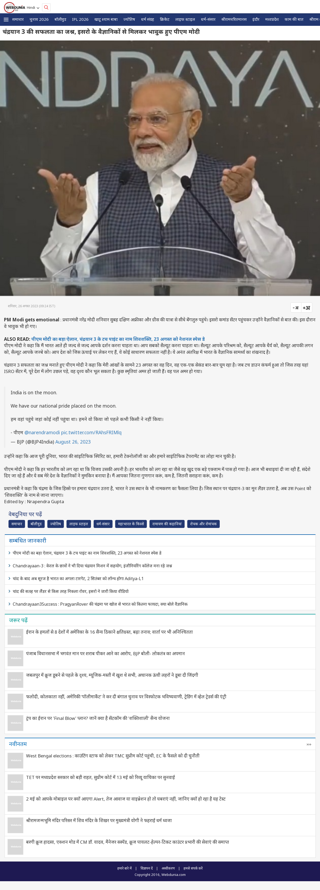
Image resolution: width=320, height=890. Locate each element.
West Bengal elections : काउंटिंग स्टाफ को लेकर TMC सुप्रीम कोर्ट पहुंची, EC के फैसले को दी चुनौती (113, 756)
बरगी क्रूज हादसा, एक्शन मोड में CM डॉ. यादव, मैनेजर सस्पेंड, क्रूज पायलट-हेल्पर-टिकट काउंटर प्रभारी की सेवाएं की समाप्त (127, 842)
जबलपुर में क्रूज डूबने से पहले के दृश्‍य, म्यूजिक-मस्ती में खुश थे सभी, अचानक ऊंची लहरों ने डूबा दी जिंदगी (112, 675)
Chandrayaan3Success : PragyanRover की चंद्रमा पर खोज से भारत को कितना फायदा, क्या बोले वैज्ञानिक (100, 604)
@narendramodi (42, 432)
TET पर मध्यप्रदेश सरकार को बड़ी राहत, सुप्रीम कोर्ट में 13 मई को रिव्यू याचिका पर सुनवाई (100, 777)
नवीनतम (18, 744)
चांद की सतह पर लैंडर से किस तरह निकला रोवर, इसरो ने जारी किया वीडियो (70, 591)
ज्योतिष (129, 19)
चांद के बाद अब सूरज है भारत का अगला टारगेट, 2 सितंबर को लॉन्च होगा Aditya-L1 (78, 578)
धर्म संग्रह (147, 19)
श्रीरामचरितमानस (234, 19)
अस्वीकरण (168, 868)
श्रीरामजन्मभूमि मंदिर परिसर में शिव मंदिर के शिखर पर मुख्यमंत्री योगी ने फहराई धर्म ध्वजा (99, 820)
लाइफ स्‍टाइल (185, 19)
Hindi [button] (32, 7)
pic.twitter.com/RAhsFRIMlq (91, 432)
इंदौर (255, 19)
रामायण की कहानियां (167, 523)
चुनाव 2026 (39, 19)
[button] (6, 19)
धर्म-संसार (208, 19)
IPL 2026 (80, 19)
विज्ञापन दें (146, 868)
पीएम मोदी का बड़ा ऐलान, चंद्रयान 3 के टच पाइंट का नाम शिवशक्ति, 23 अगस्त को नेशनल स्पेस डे (118, 339)
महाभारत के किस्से (131, 523)
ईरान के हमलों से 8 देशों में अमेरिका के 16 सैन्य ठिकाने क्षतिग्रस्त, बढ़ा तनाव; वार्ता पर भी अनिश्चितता (109, 632)
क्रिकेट (164, 19)
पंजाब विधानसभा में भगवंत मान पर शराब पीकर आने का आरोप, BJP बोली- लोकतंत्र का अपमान (105, 653)
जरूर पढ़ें (18, 620)
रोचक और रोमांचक (203, 523)
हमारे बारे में (124, 868)
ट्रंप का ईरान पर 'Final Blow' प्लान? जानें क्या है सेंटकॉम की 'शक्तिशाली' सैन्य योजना (98, 718)
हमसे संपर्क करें (193, 868)
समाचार (18, 19)
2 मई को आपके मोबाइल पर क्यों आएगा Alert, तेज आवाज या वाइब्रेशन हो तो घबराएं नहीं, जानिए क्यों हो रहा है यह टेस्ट (126, 799)
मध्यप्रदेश (272, 19)
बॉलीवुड (60, 19)
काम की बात (294, 19)
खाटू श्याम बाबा (106, 19)
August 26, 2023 (73, 441)
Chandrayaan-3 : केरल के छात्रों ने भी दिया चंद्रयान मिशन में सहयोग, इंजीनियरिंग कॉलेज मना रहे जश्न (92, 566)
